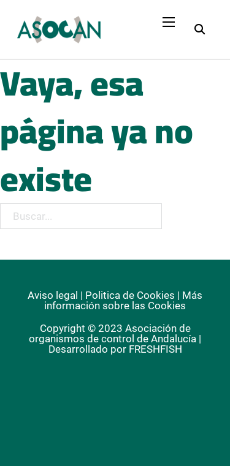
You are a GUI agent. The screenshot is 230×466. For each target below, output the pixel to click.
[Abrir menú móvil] (169, 22)
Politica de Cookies (130, 295)
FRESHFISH (155, 349)
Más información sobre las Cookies (123, 300)
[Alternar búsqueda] (199, 29)
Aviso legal (53, 295)
